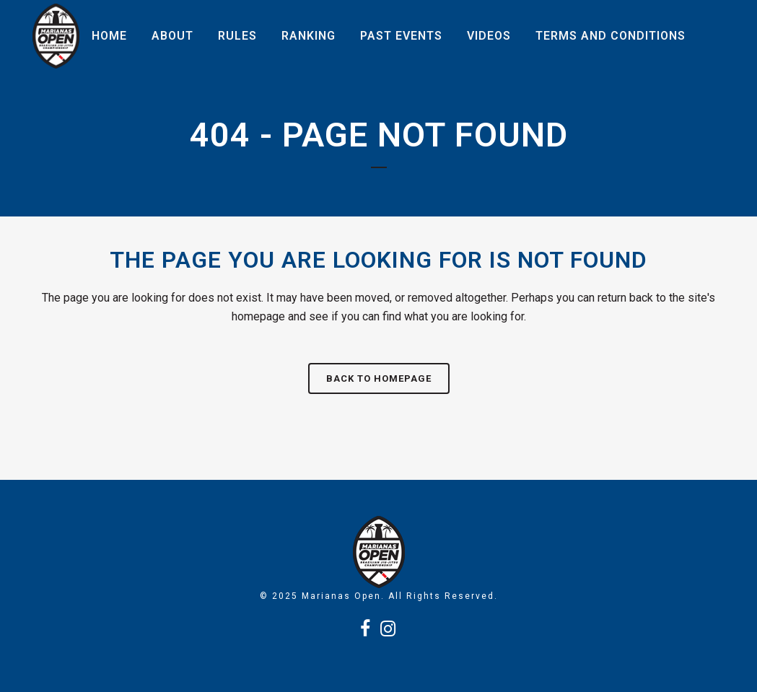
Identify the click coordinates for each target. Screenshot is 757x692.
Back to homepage (379, 378)
